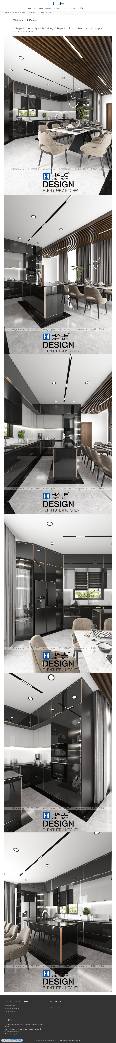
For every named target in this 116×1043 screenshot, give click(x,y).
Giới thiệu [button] (32, 8)
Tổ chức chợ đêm (10, 1014)
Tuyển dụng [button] (82, 8)
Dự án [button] (60, 8)
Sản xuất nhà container (12, 1008)
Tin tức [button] (66, 8)
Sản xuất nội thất (10, 1005)
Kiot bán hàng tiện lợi (11, 1011)
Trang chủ (8, 12)
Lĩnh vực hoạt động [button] (47, 8)
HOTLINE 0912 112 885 (12, 1040)
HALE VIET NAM (55, 1007)
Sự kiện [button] (73, 8)
